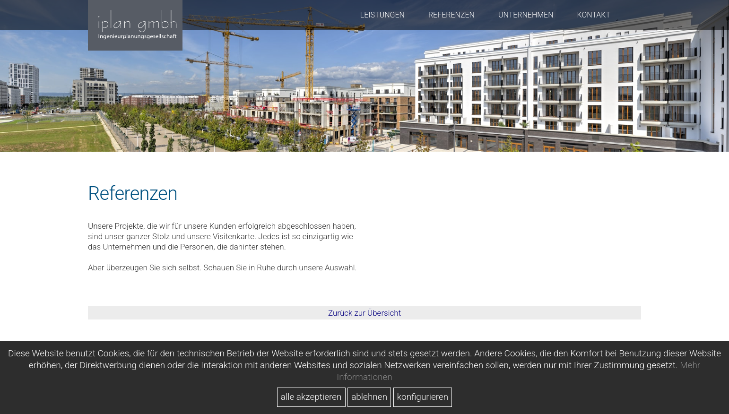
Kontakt (593, 14)
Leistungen (382, 14)
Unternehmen (526, 14)
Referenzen (451, 14)
